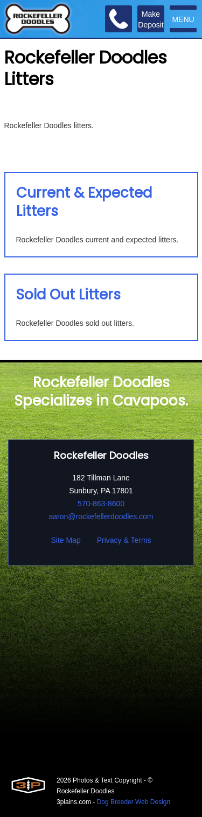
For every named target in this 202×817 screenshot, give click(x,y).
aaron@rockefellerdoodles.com (101, 516)
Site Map (65, 540)
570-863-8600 (101, 503)
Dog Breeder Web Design (134, 802)
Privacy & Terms (124, 540)
